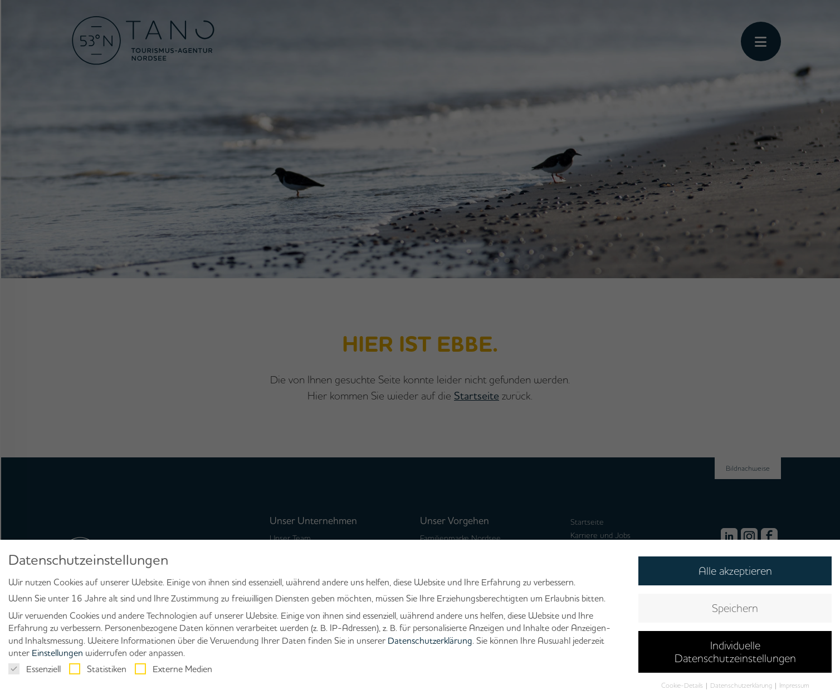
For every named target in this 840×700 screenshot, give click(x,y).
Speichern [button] (735, 608)
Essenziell (34, 668)
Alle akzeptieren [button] (735, 571)
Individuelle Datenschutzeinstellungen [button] (735, 651)
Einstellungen (57, 652)
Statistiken (97, 668)
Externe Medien (173, 668)
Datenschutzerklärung (430, 640)
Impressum (794, 685)
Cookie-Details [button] (683, 685)
